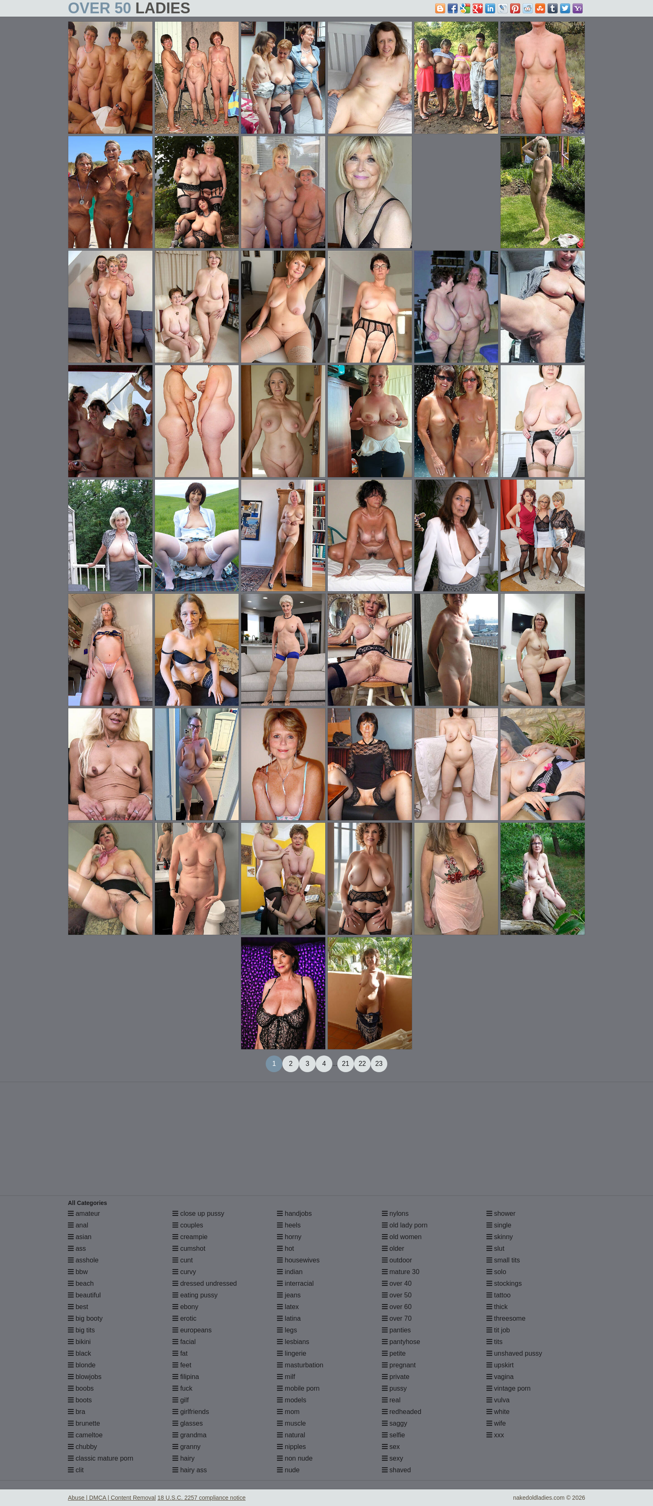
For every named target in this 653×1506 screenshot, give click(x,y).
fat (179, 1353)
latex (288, 1306)
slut (495, 1248)
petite (394, 1353)
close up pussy (198, 1213)
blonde (82, 1365)
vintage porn (508, 1388)
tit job (498, 1330)
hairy (183, 1458)
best (78, 1306)
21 (345, 1063)
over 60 (397, 1306)
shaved (396, 1470)
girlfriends (190, 1411)
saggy (394, 1423)
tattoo (498, 1295)
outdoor (397, 1260)
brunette (84, 1423)
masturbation (300, 1365)
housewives (298, 1260)
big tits (81, 1330)
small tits (503, 1260)
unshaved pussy (514, 1353)
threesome (506, 1318)
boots (80, 1400)
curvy (184, 1271)
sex (391, 1446)
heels (289, 1225)
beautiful (84, 1295)
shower (501, 1213)
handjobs (294, 1213)
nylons (395, 1213)
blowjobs (85, 1376)
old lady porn (405, 1225)
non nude (294, 1458)
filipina (185, 1376)
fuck (182, 1388)
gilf (180, 1400)
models (291, 1400)
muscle (291, 1423)
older (393, 1248)
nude (288, 1470)
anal (78, 1225)
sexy (392, 1458)
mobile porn (298, 1388)
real (391, 1400)
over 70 (397, 1318)
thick (497, 1306)
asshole (83, 1260)
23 (379, 1063)
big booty (85, 1318)
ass (77, 1248)
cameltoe (85, 1435)
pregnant (399, 1365)
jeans (289, 1295)
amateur (84, 1213)
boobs (81, 1388)
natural (291, 1435)
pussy (394, 1388)
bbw (78, 1271)
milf (286, 1376)
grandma (189, 1435)
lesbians (293, 1341)
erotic (184, 1318)
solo (496, 1271)
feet (181, 1365)
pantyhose (401, 1341)
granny (186, 1446)
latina (289, 1318)
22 (362, 1063)
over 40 (397, 1283)
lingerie (291, 1353)
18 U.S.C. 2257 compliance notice (201, 1497)
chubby (82, 1446)
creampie (189, 1236)
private (395, 1376)
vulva (498, 1400)
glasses (187, 1423)
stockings (504, 1283)
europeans (192, 1330)
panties (396, 1330)
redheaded (401, 1411)
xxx (495, 1435)
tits (494, 1341)
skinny (499, 1236)
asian (80, 1236)
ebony (185, 1306)
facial (184, 1341)
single (498, 1225)
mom (288, 1411)
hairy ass (189, 1470)
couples (187, 1225)
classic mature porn (100, 1458)
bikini (79, 1341)
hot (285, 1248)
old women (402, 1236)
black (79, 1353)
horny (289, 1236)
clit (76, 1470)
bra (76, 1411)
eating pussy (194, 1295)
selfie (393, 1435)
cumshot (188, 1248)
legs (287, 1330)
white (498, 1411)
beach (81, 1283)
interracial (295, 1283)
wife (496, 1423)
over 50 (397, 1295)
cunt (182, 1260)
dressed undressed (204, 1283)
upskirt (500, 1365)
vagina (500, 1376)
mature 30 (400, 1271)
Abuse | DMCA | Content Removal (112, 1497)
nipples (291, 1446)
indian (289, 1271)
